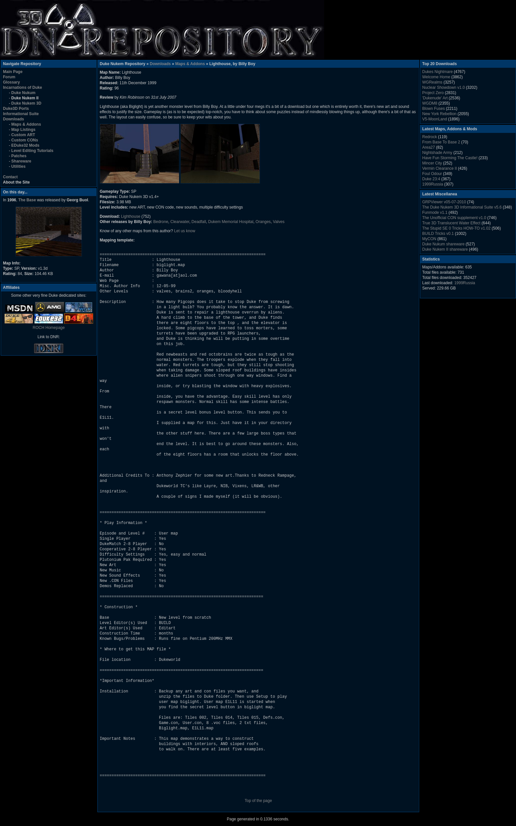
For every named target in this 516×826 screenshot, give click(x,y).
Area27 (428, 147)
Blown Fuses (433, 108)
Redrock (429, 137)
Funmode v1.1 (435, 212)
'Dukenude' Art (435, 98)
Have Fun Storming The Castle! (449, 158)
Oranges (263, 221)
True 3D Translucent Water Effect (451, 223)
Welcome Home (436, 77)
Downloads (160, 64)
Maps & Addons (190, 64)
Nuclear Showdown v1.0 (443, 87)
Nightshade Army (437, 152)
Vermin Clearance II (439, 168)
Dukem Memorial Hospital (230, 221)
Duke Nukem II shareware (445, 249)
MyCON (429, 239)
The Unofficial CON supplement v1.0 (454, 217)
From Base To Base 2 (441, 142)
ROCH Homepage (48, 327)
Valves (278, 221)
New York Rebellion (439, 114)
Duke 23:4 (431, 179)
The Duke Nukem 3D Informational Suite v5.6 (462, 207)
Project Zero (433, 92)
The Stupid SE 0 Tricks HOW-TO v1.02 (456, 228)
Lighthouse (131, 216)
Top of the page (258, 800)
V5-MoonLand (434, 119)
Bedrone (160, 221)
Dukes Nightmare (437, 71)
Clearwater (179, 221)
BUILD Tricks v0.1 (438, 233)
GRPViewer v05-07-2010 (444, 202)
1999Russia (432, 184)
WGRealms (432, 82)
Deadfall (199, 221)
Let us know (184, 231)
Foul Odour (432, 173)
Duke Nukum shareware (443, 244)
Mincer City (432, 163)
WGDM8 (429, 103)
